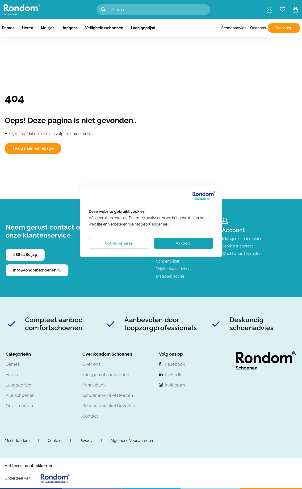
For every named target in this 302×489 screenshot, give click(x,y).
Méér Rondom (17, 440)
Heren (27, 28)
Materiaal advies (170, 276)
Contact (90, 416)
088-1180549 (25, 254)
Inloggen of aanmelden (242, 238)
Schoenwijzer (168, 261)
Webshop (284, 28)
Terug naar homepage (33, 148)
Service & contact (237, 246)
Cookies (55, 440)
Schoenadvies (233, 28)
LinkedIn (173, 374)
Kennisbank (94, 384)
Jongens (70, 28)
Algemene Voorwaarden (131, 440)
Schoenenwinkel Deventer (109, 405)
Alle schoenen (20, 395)
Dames (8, 28)
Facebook (175, 364)
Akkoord (183, 243)
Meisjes (48, 28)
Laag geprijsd (143, 28)
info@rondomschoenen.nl (37, 270)
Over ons (258, 28)
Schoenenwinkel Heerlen (107, 395)
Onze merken (19, 405)
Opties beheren (119, 243)
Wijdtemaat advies (172, 269)
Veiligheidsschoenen (104, 28)
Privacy (86, 440)
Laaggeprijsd (18, 384)
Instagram (175, 384)
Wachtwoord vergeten (241, 253)
